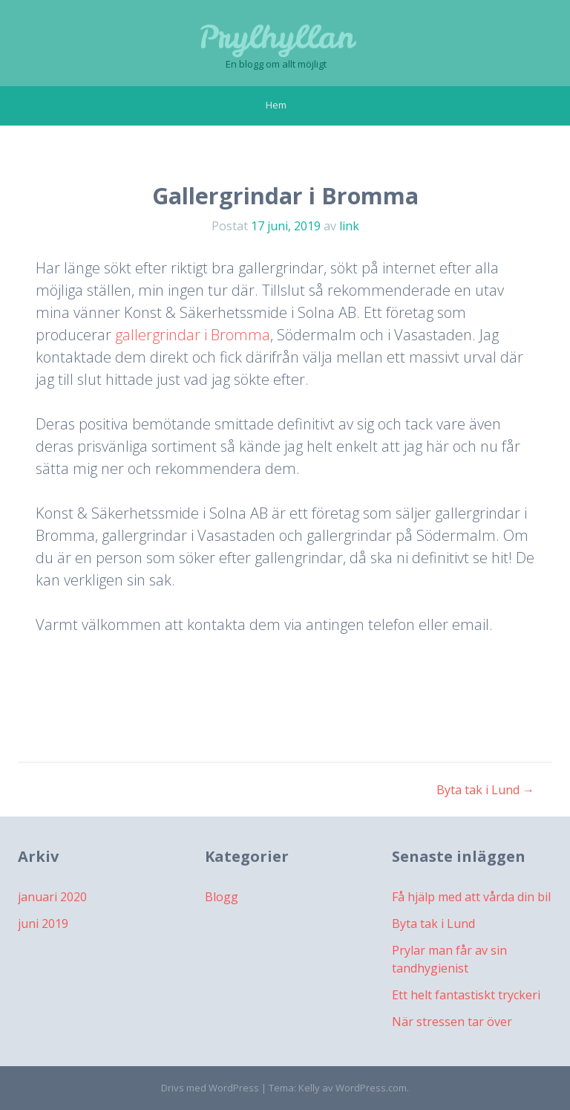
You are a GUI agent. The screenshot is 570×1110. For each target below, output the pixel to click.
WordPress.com (371, 1087)
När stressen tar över (452, 1021)
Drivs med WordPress (210, 1087)
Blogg (221, 897)
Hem (276, 104)
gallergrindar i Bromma (192, 335)
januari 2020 (52, 897)
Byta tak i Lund (485, 790)
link (349, 226)
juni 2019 (43, 923)
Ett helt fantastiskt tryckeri (466, 995)
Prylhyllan (276, 37)
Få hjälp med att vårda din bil (471, 897)
